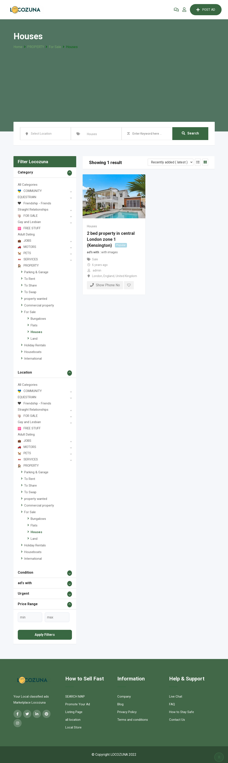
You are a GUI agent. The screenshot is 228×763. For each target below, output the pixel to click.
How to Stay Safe (181, 712)
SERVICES (28, 259)
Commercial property (39, 305)
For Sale (30, 312)
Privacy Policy (127, 712)
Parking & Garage (36, 272)
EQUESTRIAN (27, 197)
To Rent (29, 279)
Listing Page (73, 712)
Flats (34, 325)
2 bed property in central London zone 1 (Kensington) (111, 239)
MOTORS (27, 247)
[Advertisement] (114, 82)
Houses (36, 332)
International (33, 358)
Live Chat (175, 696)
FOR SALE (28, 216)
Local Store (73, 727)
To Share (30, 285)
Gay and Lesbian (29, 222)
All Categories (27, 185)
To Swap (30, 292)
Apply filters (45, 635)
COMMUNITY (30, 191)
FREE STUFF (29, 228)
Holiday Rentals (35, 345)
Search (190, 133)
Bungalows (38, 319)
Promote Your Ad (77, 704)
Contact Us (177, 720)
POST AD (205, 10)
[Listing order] (170, 162)
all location (72, 720)
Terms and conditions (132, 720)
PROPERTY (28, 265)
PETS (24, 253)
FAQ (172, 704)
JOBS (24, 241)
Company (124, 696)
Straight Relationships (33, 209)
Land (34, 339)
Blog (120, 704)
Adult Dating (26, 234)
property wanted (35, 299)
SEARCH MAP (75, 696)
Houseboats (33, 352)
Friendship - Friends (34, 203)
